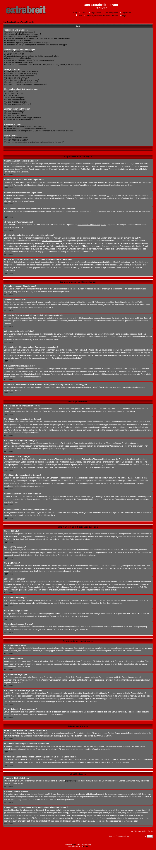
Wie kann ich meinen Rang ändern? (18, 62)
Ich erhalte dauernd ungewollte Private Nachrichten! (25, 129)
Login (123, 16)
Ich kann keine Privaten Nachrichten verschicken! (24, 127)
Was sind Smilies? (11, 96)
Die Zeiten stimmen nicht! (14, 54)
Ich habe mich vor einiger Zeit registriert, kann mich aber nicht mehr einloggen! (35, 45)
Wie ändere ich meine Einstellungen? (19, 52)
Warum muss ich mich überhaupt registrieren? (22, 34)
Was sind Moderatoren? (13, 113)
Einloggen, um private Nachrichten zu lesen (101, 16)
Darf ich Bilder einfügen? (14, 98)
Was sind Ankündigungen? (14, 100)
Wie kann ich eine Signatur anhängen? (19, 76)
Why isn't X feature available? (16, 140)
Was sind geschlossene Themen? (17, 104)
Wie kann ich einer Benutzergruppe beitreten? (22, 117)
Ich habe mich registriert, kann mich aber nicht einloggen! (27, 43)
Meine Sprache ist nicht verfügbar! (17, 58)
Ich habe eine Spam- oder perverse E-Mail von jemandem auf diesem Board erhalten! (38, 131)
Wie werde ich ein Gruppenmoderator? (19, 120)
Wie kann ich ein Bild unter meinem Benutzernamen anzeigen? (29, 60)
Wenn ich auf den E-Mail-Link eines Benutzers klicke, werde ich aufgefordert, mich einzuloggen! (42, 65)
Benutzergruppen (110, 13)
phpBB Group (71, 781)
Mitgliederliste (94, 13)
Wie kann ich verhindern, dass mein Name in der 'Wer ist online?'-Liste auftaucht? (37, 38)
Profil (79, 16)
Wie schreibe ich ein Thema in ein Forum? (21, 72)
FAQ (74, 13)
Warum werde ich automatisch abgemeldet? (21, 36)
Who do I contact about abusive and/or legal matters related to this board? (34, 142)
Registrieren (125, 13)
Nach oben (8, 175)
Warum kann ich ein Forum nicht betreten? (21, 82)
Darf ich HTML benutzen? (14, 93)
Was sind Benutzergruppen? (15, 115)
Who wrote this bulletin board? (16, 138)
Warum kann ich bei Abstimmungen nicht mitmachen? (25, 84)
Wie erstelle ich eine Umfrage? (16, 78)
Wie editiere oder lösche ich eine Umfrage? (21, 80)
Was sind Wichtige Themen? (15, 102)
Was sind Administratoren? (14, 111)
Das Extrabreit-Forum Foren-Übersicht (18, 22)
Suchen (82, 13)
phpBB (74, 844)
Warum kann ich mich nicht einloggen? (19, 32)
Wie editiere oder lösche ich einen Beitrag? (21, 74)
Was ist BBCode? (11, 91)
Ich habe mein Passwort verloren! (17, 41)
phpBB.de (85, 846)
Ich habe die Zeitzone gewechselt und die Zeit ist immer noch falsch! (31, 56)
